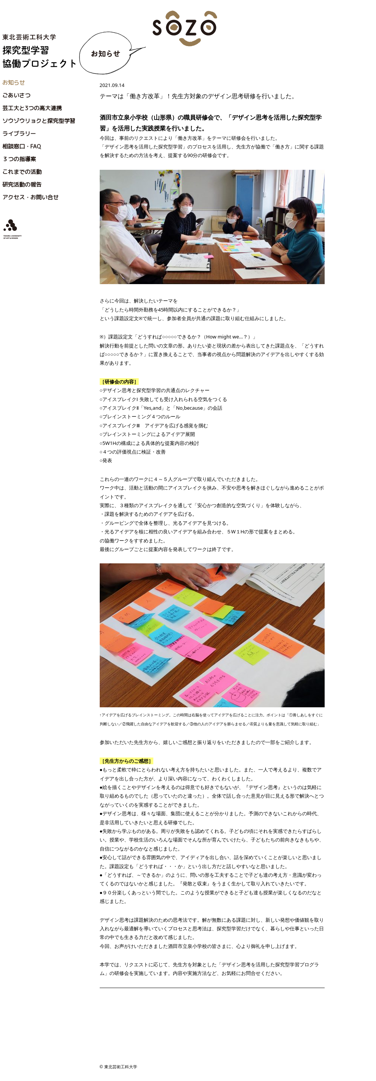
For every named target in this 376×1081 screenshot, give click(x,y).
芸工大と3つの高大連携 (32, 108)
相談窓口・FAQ (21, 146)
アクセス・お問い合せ (30, 197)
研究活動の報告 (22, 185)
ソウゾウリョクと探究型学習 (38, 121)
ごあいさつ (16, 95)
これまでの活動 (22, 172)
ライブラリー (19, 134)
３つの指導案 (19, 159)
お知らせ (13, 83)
